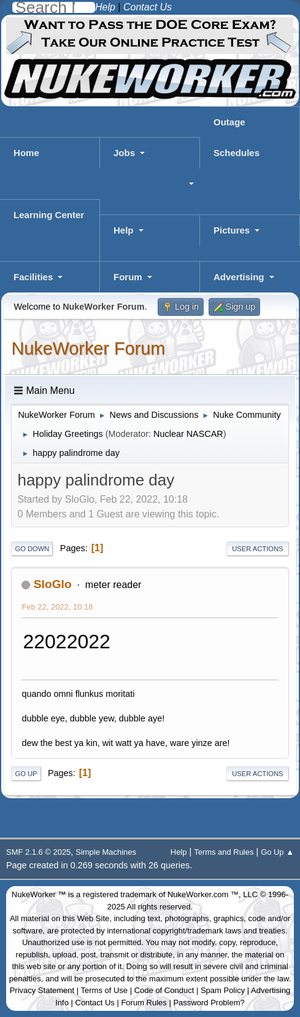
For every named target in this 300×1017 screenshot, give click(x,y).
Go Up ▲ (277, 852)
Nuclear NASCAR (188, 434)
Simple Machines (105, 852)
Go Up (26, 773)
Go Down (32, 548)
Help (123, 230)
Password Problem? (208, 1002)
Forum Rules (143, 1002)
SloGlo (53, 584)
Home (26, 152)
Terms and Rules (223, 852)
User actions (257, 548)
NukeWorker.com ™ (203, 894)
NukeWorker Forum (88, 348)
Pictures (231, 230)
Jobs (124, 152)
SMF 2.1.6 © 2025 (38, 852)
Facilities (33, 277)
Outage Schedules (236, 137)
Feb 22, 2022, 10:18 (57, 606)
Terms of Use (104, 990)
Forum (127, 277)
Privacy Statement (42, 990)
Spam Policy (223, 990)
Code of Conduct (164, 990)
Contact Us (95, 1002)
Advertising (238, 277)
